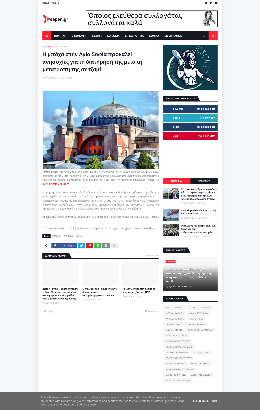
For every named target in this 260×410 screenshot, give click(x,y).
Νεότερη (48, 311)
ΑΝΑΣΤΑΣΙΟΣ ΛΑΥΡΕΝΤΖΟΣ (179, 358)
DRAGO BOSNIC (173, 324)
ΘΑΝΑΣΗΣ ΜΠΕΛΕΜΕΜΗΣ (178, 380)
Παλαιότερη (151, 311)
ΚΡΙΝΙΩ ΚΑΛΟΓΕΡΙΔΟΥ (176, 335)
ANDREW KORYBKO (175, 318)
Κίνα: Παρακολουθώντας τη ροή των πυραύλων (198, 212)
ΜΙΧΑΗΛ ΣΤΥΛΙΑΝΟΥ (198, 313)
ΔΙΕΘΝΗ (63, 46)
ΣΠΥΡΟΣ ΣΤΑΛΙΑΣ (202, 352)
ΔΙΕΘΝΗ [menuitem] (96, 36)
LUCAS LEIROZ (196, 318)
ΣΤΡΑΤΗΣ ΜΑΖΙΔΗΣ (175, 307)
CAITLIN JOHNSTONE (176, 374)
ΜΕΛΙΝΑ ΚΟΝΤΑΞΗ (174, 313)
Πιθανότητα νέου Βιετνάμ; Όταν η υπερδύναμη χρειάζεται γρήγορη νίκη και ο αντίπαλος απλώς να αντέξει (188, 275)
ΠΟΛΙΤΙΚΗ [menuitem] (60, 36)
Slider (79, 236)
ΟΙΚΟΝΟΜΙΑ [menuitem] (79, 36)
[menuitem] (46, 35)
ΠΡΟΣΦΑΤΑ (204, 181)
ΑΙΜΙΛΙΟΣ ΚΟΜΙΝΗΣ (200, 363)
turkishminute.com (55, 184)
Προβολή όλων (152, 255)
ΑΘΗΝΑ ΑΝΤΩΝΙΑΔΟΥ (201, 374)
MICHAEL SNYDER (174, 330)
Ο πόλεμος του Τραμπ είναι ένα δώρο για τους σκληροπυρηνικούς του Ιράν (100, 292)
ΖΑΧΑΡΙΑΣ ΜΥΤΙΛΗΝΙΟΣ (177, 352)
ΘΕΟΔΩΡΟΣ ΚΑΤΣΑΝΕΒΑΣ (200, 330)
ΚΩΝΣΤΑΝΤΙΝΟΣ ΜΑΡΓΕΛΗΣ (179, 346)
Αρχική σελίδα (49, 46)
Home (45, 2)
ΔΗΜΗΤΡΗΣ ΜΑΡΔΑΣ (175, 363)
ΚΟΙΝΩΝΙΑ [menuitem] (113, 36)
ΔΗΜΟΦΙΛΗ (176, 181)
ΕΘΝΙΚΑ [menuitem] (154, 36)
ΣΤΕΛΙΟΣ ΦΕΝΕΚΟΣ (196, 324)
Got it (216, 401)
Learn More (201, 401)
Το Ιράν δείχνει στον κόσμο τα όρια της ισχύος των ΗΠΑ (138, 290)
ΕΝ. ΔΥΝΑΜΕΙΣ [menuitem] (173, 36)
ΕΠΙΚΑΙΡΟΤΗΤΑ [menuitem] (134, 36)
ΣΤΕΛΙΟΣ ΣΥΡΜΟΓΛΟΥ (199, 307)
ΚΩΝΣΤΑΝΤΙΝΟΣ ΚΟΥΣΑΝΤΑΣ (179, 369)
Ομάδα (55, 2)
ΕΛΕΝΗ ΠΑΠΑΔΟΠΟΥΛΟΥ (178, 341)
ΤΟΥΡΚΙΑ (68, 236)
